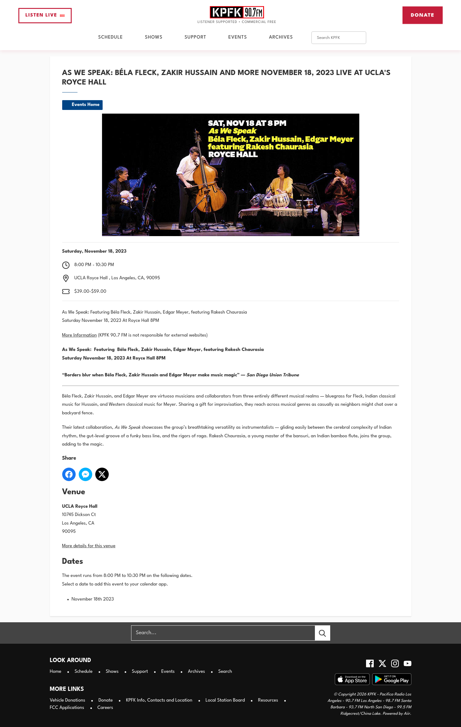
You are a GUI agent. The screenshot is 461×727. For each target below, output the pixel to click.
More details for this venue (88, 546)
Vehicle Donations (67, 700)
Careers (105, 708)
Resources (268, 700)
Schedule (110, 37)
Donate (422, 15)
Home (56, 671)
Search (225, 671)
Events (237, 37)
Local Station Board (225, 700)
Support (195, 37)
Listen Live (45, 15)
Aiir (407, 714)
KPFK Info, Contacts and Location (159, 700)
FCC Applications (67, 708)
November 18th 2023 (93, 599)
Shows (153, 37)
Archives (281, 37)
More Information (79, 335)
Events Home (86, 105)
